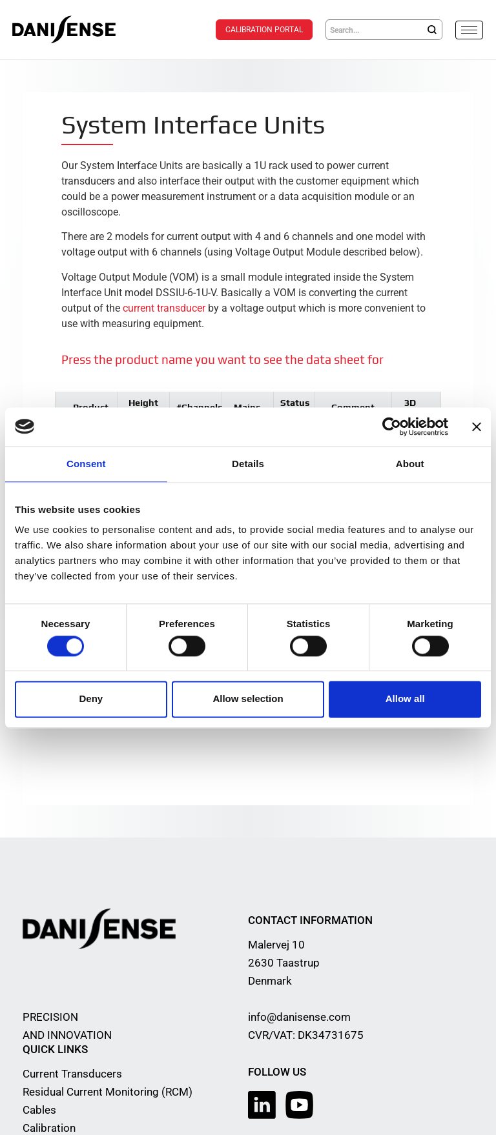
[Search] (432, 29)
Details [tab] (248, 463)
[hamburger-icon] (469, 30)
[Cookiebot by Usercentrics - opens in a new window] (391, 426)
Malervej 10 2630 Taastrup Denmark (284, 962)
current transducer (164, 307)
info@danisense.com (299, 1016)
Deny (91, 699)
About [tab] (410, 463)
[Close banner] (476, 426)
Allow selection (247, 699)
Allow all (405, 699)
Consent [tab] (86, 463)
